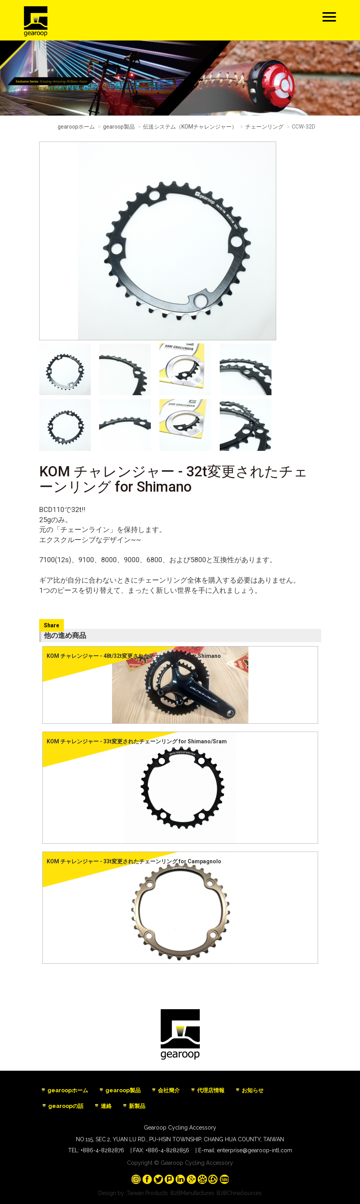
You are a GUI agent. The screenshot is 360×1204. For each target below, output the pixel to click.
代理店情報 (210, 1090)
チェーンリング (264, 126)
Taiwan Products (147, 1193)
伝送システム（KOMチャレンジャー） (190, 126)
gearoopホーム (76, 126)
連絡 (106, 1106)
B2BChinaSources (239, 1193)
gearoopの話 (65, 1106)
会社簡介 (169, 1090)
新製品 (137, 1106)
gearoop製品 (119, 126)
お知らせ (253, 1090)
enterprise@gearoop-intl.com (254, 1150)
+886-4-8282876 (102, 1150)
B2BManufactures (192, 1193)
